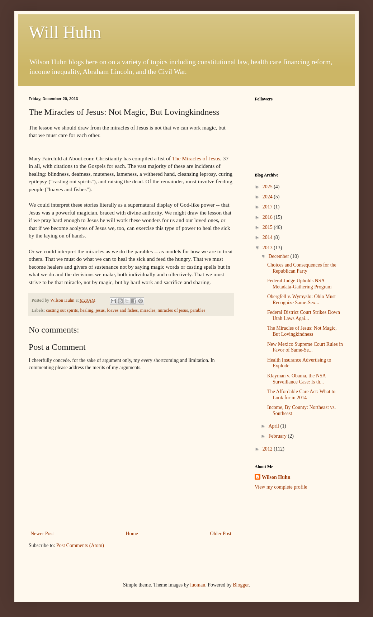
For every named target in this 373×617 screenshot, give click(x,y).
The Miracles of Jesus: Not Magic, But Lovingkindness (302, 331)
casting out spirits (62, 310)
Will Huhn (65, 32)
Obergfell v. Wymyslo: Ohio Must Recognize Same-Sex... (301, 299)
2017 (268, 206)
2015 (268, 227)
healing (86, 310)
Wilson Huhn (276, 477)
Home (132, 533)
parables (197, 310)
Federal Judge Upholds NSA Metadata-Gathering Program (299, 283)
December (279, 256)
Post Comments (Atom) (80, 545)
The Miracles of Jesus (196, 158)
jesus (100, 310)
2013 (268, 247)
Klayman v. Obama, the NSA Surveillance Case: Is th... (296, 379)
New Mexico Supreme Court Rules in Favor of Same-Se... (305, 347)
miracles (148, 310)
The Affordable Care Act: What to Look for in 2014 (301, 394)
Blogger (241, 585)
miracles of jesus (173, 310)
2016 (268, 217)
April (274, 426)
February (278, 436)
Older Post (221, 533)
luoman (197, 585)
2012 (268, 449)
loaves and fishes (122, 310)
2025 (268, 186)
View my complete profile (281, 487)
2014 (268, 237)
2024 (268, 196)
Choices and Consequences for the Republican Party (301, 268)
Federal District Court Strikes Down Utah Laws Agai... (303, 315)
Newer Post (42, 533)
